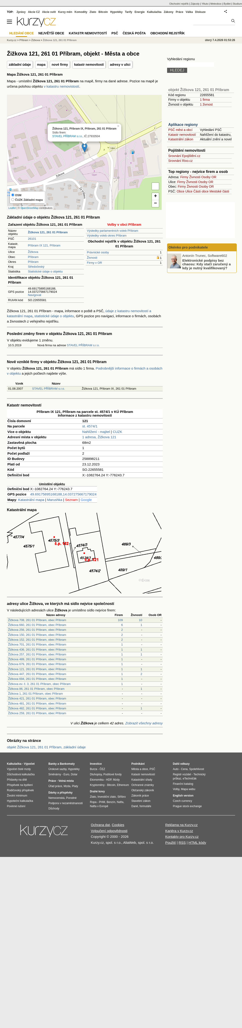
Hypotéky (116, 12)
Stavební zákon (141, 801)
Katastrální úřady (141, 779)
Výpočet (29, 763)
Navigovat (34, 295)
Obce (180, 191)
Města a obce (139, 769)
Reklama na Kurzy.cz (181, 825)
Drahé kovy (97, 791)
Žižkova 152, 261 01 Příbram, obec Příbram (37, 639)
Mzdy (116, 779)
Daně (134, 806)
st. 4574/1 (89, 426)
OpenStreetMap (29, 208)
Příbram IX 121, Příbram (44, 245)
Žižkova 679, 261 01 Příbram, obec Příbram (37, 664)
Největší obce (51, 33)
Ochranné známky (142, 785)
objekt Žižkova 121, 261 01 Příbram (198, 90)
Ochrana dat (100, 825)
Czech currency (182, 801)
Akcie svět (49, 12)
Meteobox (215, 3)
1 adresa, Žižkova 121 (99, 437)
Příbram (33, 257)
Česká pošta (134, 33)
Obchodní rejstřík (179, 3)
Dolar (74, 774)
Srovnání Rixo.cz (180, 161)
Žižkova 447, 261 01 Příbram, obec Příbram (37, 674)
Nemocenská (56, 798)
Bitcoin (103, 12)
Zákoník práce (140, 795)
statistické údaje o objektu (54, 316)
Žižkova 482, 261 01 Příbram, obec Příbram (37, 708)
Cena (184, 769)
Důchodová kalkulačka (21, 774)
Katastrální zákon (180, 139)
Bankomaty (67, 763)
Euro (66, 774)
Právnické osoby (98, 252)
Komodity (80, 12)
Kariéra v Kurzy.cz (179, 831)
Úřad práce (55, 786)
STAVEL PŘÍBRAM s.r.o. (67, 136)
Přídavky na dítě (17, 779)
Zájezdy (195, 3)
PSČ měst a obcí (180, 130)
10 (140, 620)
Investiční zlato (106, 796)
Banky (52, 763)
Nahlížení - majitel (96, 432)
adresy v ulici (120, 64)
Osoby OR (208, 177)
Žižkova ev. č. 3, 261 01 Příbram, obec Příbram (39, 684)
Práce (179, 12)
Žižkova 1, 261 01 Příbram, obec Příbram (35, 693)
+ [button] (155, 196)
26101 (32, 238)
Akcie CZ (34, 12)
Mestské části (219, 191)
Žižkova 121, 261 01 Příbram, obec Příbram (37, 669)
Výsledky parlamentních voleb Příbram (112, 230)
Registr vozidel (182, 774)
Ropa (93, 802)
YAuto (205, 3)
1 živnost (206, 104)
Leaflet (12, 208)
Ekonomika (96, 779)
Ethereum (123, 785)
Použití (170, 842)
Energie (140, 12)
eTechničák (190, 778)
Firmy (184, 177)
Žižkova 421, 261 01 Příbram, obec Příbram (37, 698)
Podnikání (138, 763)
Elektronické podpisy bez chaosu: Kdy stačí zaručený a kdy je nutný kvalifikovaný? (206, 264)
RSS (182, 842)
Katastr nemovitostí (182, 134)
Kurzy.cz (11, 40)
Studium (237, 3)
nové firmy (60, 64)
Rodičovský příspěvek (20, 790)
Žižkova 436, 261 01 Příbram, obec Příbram (37, 649)
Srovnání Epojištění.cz (184, 156)
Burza (93, 769)
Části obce (201, 191)
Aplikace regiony (183, 125)
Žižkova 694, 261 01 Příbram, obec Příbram (37, 679)
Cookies (118, 825)
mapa (41, 64)
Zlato (93, 12)
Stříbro (121, 796)
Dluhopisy (96, 774)
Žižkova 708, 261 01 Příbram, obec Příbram (37, 620)
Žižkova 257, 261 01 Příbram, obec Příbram (37, 654)
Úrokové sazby (57, 769)
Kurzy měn (65, 12)
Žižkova (33, 252)
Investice (96, 763)
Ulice (188, 191)
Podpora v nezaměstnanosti (65, 803)
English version (183, 795)
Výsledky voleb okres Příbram (107, 235)
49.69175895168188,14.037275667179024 (63, 494)
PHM (102, 802)
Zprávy (21, 12)
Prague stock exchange (187, 806)
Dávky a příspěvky (60, 792)
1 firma (205, 99)
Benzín (111, 802)
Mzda (67, 786)
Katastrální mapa (31, 500)
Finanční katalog (183, 783)
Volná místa (66, 780)
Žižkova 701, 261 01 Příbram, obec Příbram (37, 644)
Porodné (71, 798)
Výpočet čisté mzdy (19, 769)
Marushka (54, 500)
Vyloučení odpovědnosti (109, 831)
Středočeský (36, 266)
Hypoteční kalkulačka (20, 801)
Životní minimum (17, 795)
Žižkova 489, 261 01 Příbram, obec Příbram (37, 659)
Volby (176, 789)
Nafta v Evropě (99, 806)
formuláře (145, 806)
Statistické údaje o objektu (45, 271)
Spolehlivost (196, 769)
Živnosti (92, 257)
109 (120, 620)
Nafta (120, 802)
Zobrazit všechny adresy (144, 723)
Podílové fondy (112, 774)
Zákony (168, 12)
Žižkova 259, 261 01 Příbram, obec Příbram (37, 713)
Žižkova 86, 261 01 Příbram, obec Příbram (36, 688)
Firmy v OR (94, 262)
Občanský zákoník (142, 790)
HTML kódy (197, 842)
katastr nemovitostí (89, 64)
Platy (75, 786)
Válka (189, 12)
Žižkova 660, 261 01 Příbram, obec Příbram (37, 625)
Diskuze (200, 12)
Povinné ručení (16, 806)
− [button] (155, 203)
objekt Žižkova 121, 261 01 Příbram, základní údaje (46, 747)
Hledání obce (21, 33)
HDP (109, 779)
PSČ (114, 33)
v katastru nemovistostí (61, 86)
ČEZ (102, 769)
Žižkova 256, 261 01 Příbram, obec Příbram (37, 629)
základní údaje (20, 64)
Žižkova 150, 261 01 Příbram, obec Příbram (37, 635)
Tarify (128, 12)
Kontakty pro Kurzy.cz (182, 836)
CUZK (117, 432)
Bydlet (227, 3)
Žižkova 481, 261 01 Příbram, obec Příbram (37, 703)
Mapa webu (188, 789)
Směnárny (54, 774)
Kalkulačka (154, 12)
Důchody (53, 808)
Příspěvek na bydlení (20, 785)
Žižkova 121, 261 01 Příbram (60, 40)
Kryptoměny (97, 785)
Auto (176, 769)
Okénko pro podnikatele (188, 247)
